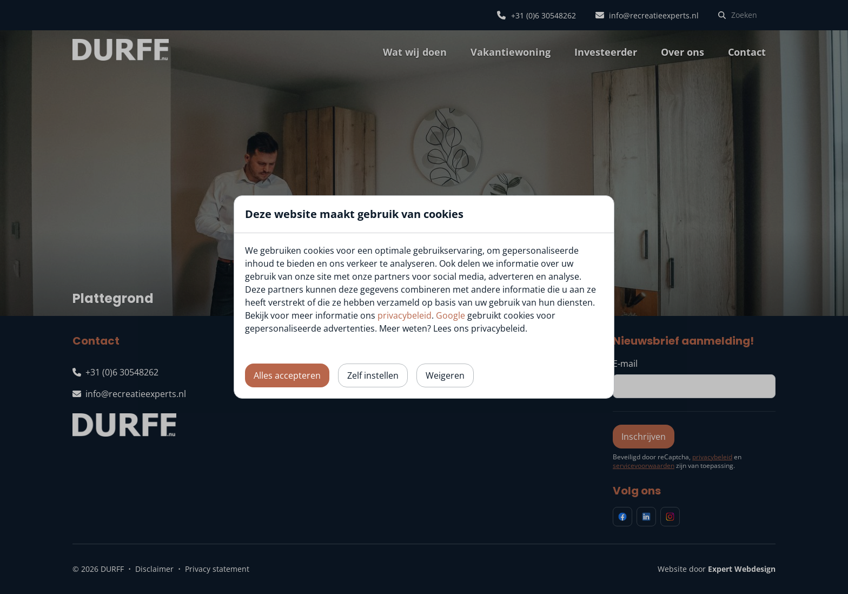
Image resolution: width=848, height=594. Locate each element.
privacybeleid (404, 315)
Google (450, 315)
